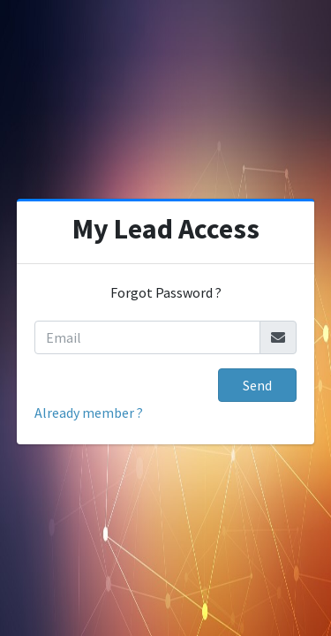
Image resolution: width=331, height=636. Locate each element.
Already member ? (88, 412)
